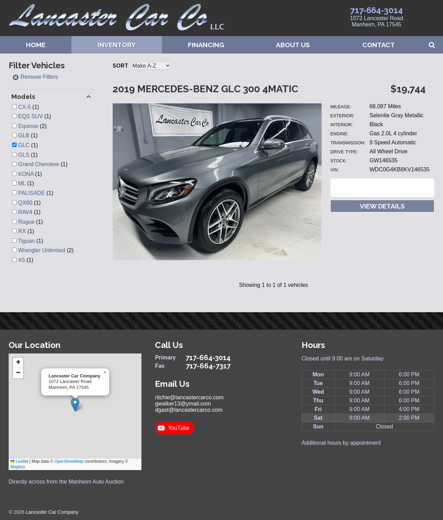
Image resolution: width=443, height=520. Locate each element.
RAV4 (25, 212)
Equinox (28, 126)
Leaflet (19, 461)
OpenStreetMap (69, 461)
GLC (23, 145)
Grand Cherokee (38, 164)
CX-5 (24, 107)
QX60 (25, 203)
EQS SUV (30, 116)
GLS (23, 155)
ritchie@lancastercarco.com (189, 397)
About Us (293, 45)
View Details (382, 206)
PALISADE (31, 193)
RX (22, 231)
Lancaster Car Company (52, 512)
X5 (21, 260)
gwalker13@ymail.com (183, 404)
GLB (23, 135)
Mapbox (17, 466)
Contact (378, 45)
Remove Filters (35, 77)
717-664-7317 (208, 366)
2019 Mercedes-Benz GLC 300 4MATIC (205, 89)
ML (22, 183)
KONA (25, 174)
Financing (206, 45)
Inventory (117, 45)
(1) (28, 107)
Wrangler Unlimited (41, 250)
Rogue (26, 222)
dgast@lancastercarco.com (188, 410)
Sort (120, 65)
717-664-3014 (376, 10)
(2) (32, 126)
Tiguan (26, 241)
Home (35, 45)
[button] (75, 405)
